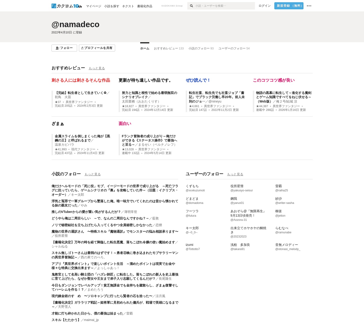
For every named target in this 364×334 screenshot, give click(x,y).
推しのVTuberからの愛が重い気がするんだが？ (86, 212)
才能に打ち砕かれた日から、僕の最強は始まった (87, 313)
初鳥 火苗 (63, 97)
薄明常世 (130, 212)
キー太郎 (77, 194)
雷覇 (129, 313)
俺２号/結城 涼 (286, 101)
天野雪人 (64, 306)
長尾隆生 (165, 278)
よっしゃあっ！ (108, 268)
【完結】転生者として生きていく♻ (81, 93)
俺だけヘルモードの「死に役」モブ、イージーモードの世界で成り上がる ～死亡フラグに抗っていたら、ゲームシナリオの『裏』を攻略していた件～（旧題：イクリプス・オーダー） (115, 190)
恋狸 (159, 225)
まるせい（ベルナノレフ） (157, 144)
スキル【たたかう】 (66, 320)
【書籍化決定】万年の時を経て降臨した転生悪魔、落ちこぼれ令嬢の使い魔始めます (113, 242)
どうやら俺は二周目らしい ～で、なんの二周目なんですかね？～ (100, 218)
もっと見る (97, 68)
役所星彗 (61, 236)
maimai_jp (91, 320)
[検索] (191, 6)
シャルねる (60, 246)
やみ (84, 205)
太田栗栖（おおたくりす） (141, 101)
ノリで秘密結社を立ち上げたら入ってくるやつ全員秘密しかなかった (102, 225)
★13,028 (128, 149)
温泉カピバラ (64, 144)
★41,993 (61, 149)
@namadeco (76, 24)
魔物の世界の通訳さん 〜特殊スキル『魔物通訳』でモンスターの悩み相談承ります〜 (115, 231)
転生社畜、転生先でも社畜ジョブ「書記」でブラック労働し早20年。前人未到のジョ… (217, 97)
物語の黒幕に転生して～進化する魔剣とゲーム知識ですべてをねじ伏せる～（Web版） (283, 97)
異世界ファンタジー (79, 102)
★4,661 (194, 106)
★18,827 (128, 106)
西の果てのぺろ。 (94, 257)
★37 (58, 102)
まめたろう (95, 289)
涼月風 (160, 296)
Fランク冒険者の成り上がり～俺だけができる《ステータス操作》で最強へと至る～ (149, 140)
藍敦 (155, 218)
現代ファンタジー (83, 149)
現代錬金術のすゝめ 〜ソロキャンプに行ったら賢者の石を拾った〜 (102, 296)
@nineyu (214, 101)
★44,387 (262, 106)
